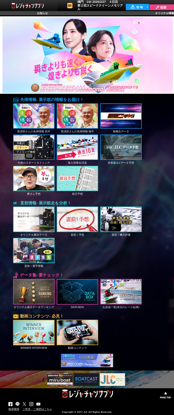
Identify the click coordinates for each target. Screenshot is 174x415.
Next (128, 380)
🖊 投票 (160, 7)
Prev (44, 380)
